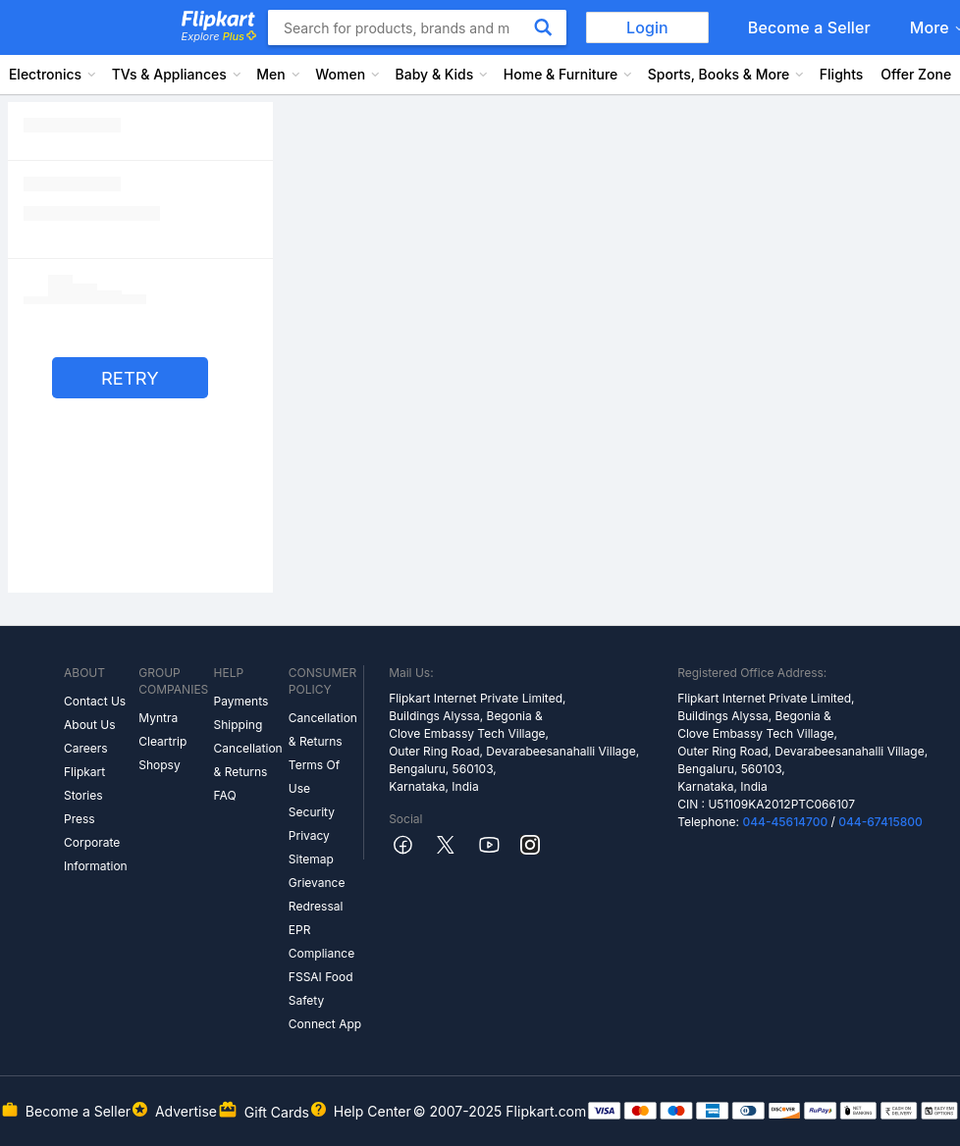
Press (79, 818)
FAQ (225, 795)
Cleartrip (162, 741)
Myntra (158, 717)
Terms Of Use (314, 776)
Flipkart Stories (84, 783)
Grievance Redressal (317, 894)
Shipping (238, 724)
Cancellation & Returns (248, 760)
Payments (241, 701)
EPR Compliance (321, 941)
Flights (842, 74)
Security (312, 812)
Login (647, 27)
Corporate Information (96, 854)
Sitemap (311, 859)
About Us (89, 724)
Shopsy (159, 764)
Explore (219, 36)
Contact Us (95, 701)
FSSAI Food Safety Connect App (325, 1000)
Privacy (309, 835)
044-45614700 (784, 821)
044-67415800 (880, 821)
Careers (86, 748)
